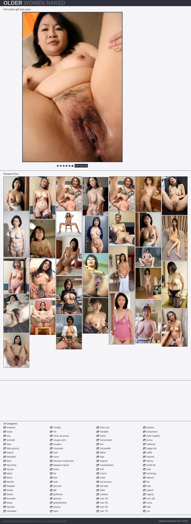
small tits (149, 465)
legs (100, 456)
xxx (146, 511)
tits (146, 482)
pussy (148, 440)
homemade (104, 440)
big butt (9, 507)
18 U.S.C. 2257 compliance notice (51, 521)
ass (6, 436)
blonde (8, 482)
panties (148, 427)
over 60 (102, 507)
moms (101, 473)
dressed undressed (62, 461)
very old (149, 498)
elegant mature (59, 465)
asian (8, 431)
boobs (8, 490)
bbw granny (11, 448)
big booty (9, 465)
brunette (9, 498)
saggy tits (150, 448)
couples (56, 444)
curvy (54, 456)
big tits (8, 469)
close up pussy (59, 436)
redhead (149, 444)
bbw (7, 444)
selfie (147, 452)
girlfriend (56, 494)
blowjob (9, 486)
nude (101, 477)
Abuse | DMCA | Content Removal (19, 521)
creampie (56, 448)
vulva (147, 502)
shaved (148, 456)
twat (147, 486)
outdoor (102, 494)
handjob (102, 431)
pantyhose (150, 431)
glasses (55, 498)
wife (147, 507)
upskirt (148, 490)
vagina (148, 494)
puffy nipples (151, 436)
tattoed (148, 477)
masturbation (105, 465)
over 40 (102, 498)
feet (53, 477)
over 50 (102, 502)
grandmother (58, 502)
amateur (9, 427)
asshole (9, 440)
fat (53, 473)
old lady (102, 486)
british (8, 494)
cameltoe (9, 511)
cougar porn (58, 440)
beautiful (9, 456)
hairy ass (103, 427)
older (101, 490)
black (7, 477)
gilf (53, 490)
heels (101, 436)
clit (53, 431)
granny (55, 507)
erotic (54, 469)
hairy (54, 511)
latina (101, 452)
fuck (54, 482)
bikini (7, 473)
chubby (55, 427)
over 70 (102, 511)
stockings (149, 473)
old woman (104, 482)
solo (147, 469)
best (7, 461)
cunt (54, 452)
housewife (104, 448)
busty (8, 502)
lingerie (102, 461)
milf (100, 469)
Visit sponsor (81, 166)
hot (100, 444)
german (55, 486)
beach (8, 452)
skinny (148, 461)
